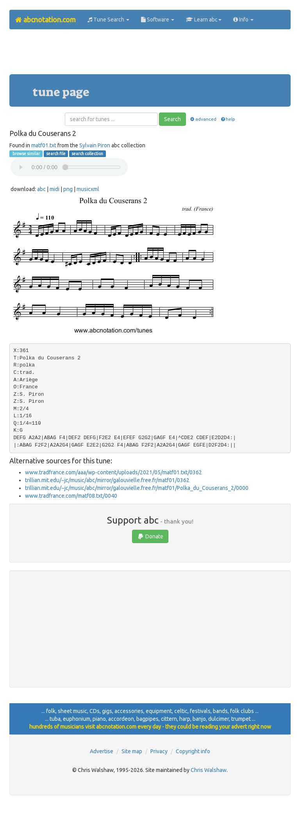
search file (56, 153)
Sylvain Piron (94, 145)
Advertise (101, 751)
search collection (87, 153)
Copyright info (193, 751)
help (227, 119)
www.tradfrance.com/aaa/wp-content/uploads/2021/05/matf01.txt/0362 (113, 472)
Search (172, 119)
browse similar (26, 153)
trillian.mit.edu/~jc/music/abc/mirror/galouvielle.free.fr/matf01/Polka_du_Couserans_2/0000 (136, 488)
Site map (131, 751)
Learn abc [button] (203, 19)
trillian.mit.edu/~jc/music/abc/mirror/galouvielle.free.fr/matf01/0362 (107, 480)
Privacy (159, 751)
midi (54, 189)
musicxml (88, 189)
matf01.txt (43, 145)
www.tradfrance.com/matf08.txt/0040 (71, 496)
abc (41, 189)
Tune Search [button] (108, 19)
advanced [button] (202, 119)
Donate (150, 536)
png (68, 189)
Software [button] (157, 19)
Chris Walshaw (209, 770)
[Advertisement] (151, 54)
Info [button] (243, 19)
